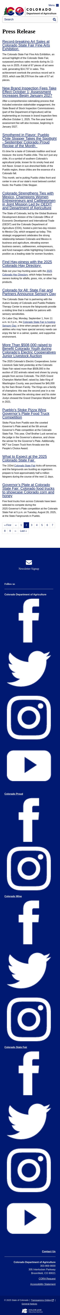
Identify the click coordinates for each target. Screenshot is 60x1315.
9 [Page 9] (10, 531)
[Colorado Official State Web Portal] (30, 1311)
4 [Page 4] (37, 525)
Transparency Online (41, 1300)
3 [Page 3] (31, 525)
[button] (54, 5)
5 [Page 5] (42, 525)
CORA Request (47, 1278)
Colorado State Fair (25, 465)
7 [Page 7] (52, 525)
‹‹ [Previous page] (16, 525)
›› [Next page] (15, 531)
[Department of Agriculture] (30, 11)
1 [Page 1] (21, 525)
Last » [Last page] (23, 531)
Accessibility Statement (43, 1284)
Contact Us (49, 1251)
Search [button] (54, 19)
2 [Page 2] (26, 525)
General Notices (29, 1304)
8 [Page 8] (5, 531)
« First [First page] (7, 525)
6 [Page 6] (47, 525)
